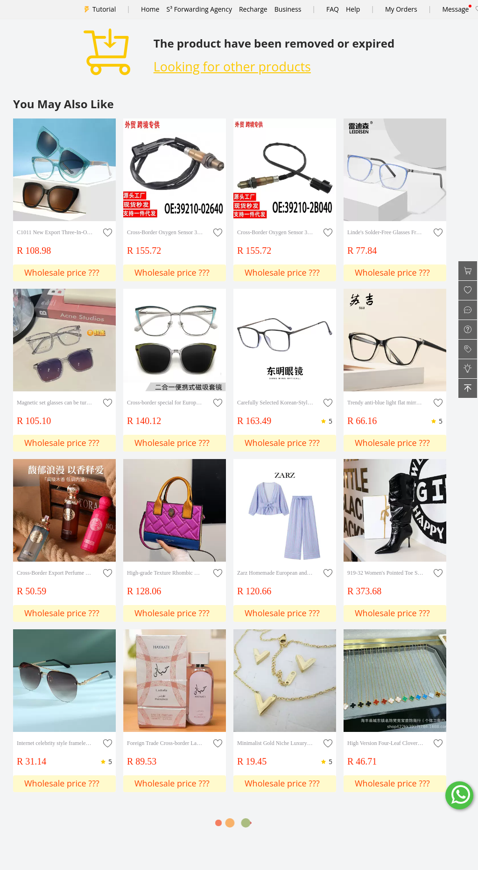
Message (455, 9)
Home (150, 9)
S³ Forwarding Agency (199, 9)
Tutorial (104, 9)
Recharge (253, 9)
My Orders (401, 9)
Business (288, 9)
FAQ (332, 9)
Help (353, 9)
